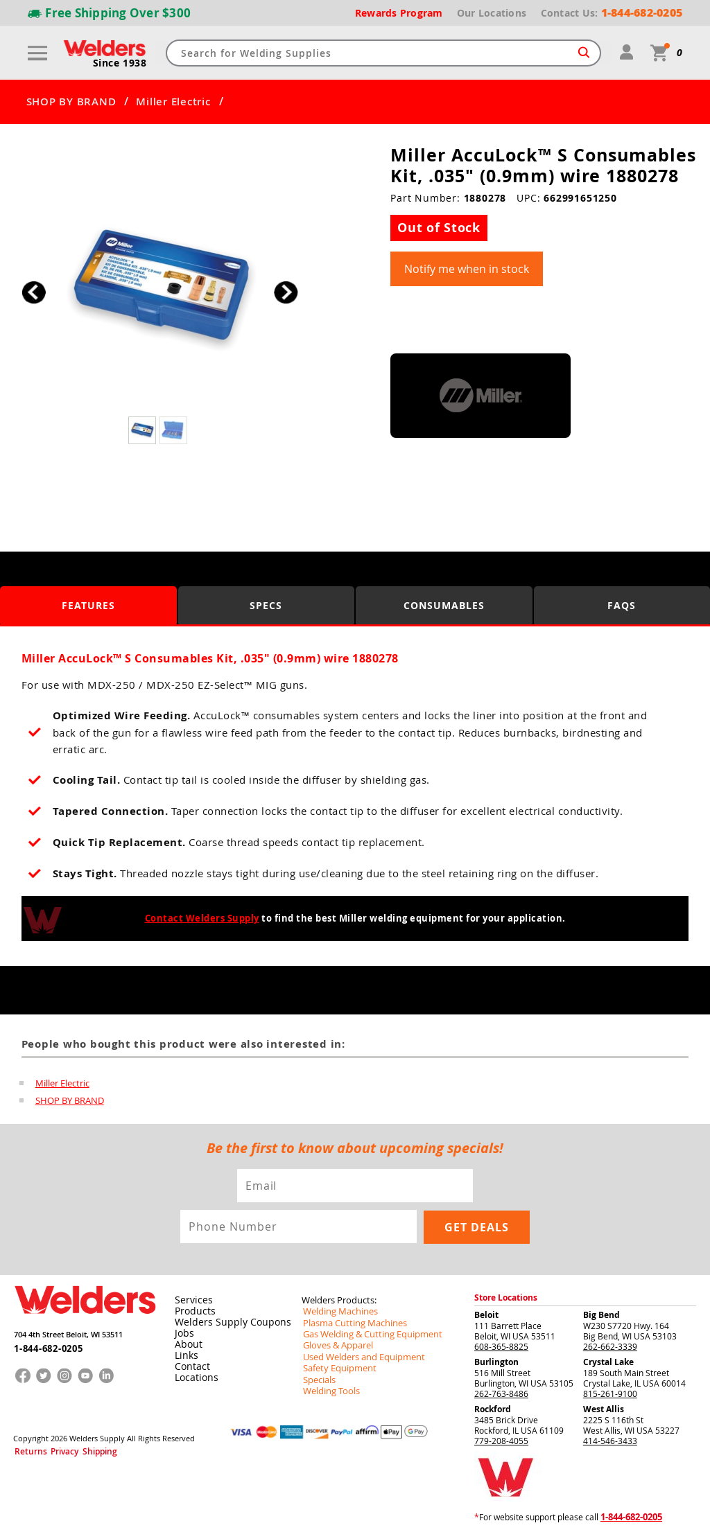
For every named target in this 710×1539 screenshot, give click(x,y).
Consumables (444, 604)
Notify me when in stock (466, 268)
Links (184, 1355)
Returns (26, 1448)
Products (192, 1311)
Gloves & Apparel (335, 1344)
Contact (189, 1366)
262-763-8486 (501, 1393)
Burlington (496, 1362)
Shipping (80, 1448)
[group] (159, 288)
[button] (286, 292)
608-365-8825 (501, 1346)
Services (190, 1300)
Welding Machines (337, 1311)
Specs (266, 604)
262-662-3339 (610, 1346)
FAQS (621, 604)
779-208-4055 (501, 1440)
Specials (318, 1377)
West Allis (603, 1409)
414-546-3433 (610, 1440)
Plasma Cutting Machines (350, 1322)
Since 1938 (121, 63)
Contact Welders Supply (202, 918)
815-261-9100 (610, 1393)
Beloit (486, 1315)
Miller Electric (173, 102)
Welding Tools (328, 1388)
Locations (193, 1377)
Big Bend (601, 1315)
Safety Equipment (336, 1366)
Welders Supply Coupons (225, 1322)
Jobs (182, 1333)
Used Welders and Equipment (359, 1355)
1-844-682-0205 (44, 1344)
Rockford (492, 1409)
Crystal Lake (608, 1362)
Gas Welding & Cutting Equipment (367, 1333)
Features (88, 604)
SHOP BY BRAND (71, 102)
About (186, 1344)
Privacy (52, 1448)
